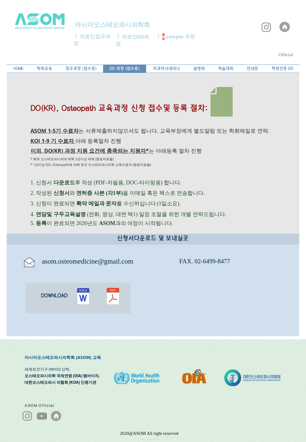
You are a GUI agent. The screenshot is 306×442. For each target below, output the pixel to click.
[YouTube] (42, 416)
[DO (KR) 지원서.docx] (83, 297)
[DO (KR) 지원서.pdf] (113, 296)
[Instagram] (266, 27)
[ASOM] (284, 27)
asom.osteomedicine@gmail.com (87, 261)
